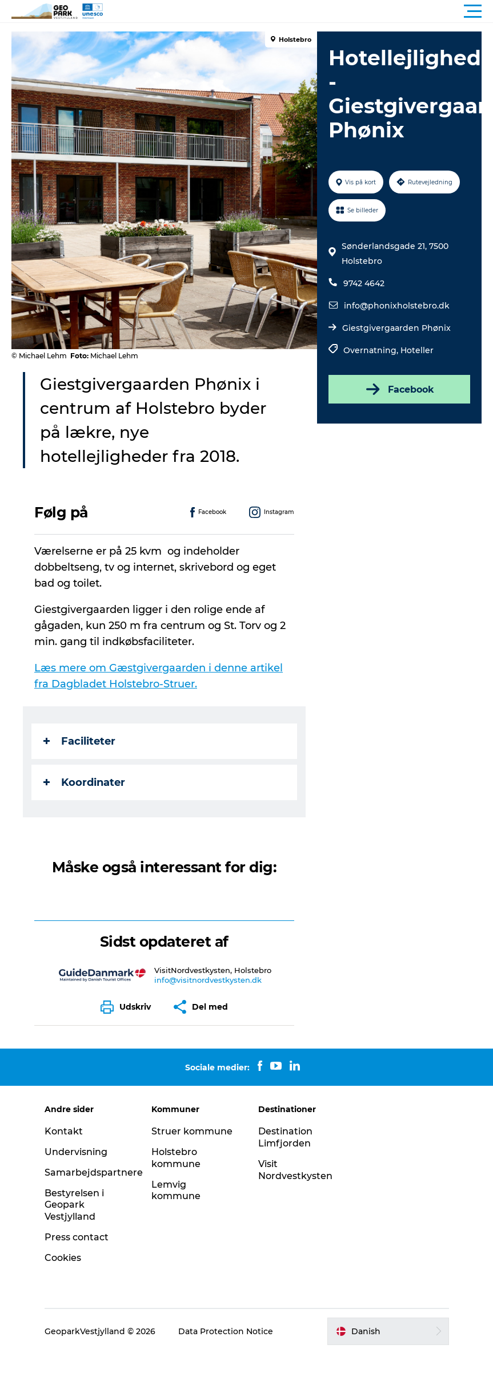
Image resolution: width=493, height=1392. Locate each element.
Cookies (63, 1257)
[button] (298, 11)
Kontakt (64, 1131)
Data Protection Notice (225, 1331)
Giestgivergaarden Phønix (396, 328)
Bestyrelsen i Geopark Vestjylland (74, 1205)
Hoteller (417, 350)
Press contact (77, 1237)
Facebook (399, 389)
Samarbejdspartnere (94, 1172)
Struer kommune (192, 1131)
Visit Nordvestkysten (295, 1169)
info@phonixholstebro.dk (397, 305)
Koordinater (84, 782)
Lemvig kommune (176, 1190)
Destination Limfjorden (285, 1137)
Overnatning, (371, 350)
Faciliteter (79, 741)
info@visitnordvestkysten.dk (208, 979)
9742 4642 (363, 283)
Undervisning (76, 1151)
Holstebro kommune (176, 1157)
